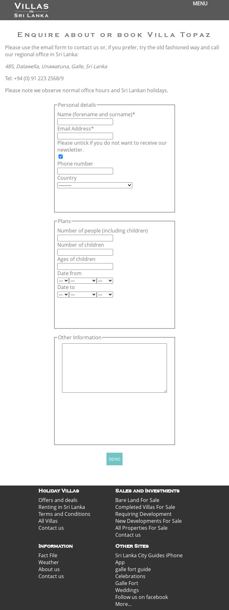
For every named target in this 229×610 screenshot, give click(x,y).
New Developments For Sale (148, 520)
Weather (48, 562)
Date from (69, 273)
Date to (66, 287)
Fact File (47, 555)
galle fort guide (133, 569)
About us (49, 569)
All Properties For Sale (141, 527)
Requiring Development (143, 513)
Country (67, 177)
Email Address (74, 128)
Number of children (80, 244)
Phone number (75, 163)
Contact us (51, 527)
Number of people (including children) (102, 230)
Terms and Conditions (64, 513)
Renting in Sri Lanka (61, 507)
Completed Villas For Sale (145, 507)
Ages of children (76, 259)
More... (123, 604)
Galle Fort (126, 583)
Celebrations (130, 576)
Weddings (127, 590)
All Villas (48, 520)
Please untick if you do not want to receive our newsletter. (112, 146)
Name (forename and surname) (94, 114)
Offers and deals (57, 500)
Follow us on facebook (141, 597)
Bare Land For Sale (137, 500)
